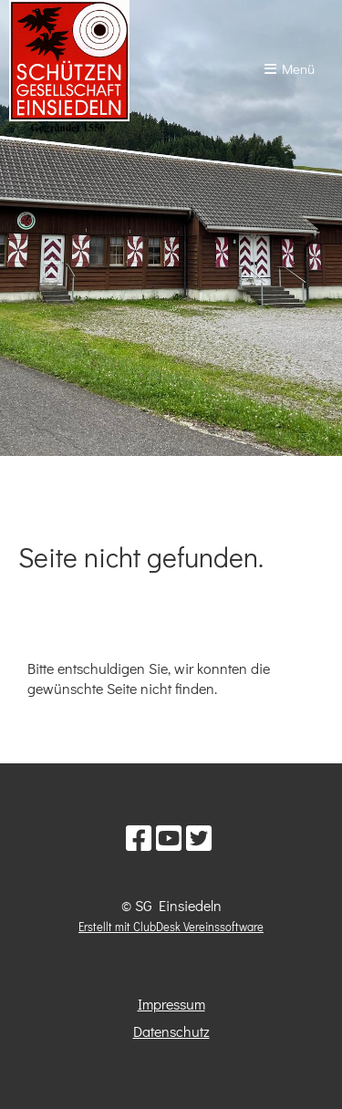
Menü (289, 68)
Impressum (171, 1003)
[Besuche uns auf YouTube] (168, 837)
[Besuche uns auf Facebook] (138, 837)
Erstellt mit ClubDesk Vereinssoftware (171, 926)
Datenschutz (171, 1031)
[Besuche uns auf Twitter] (199, 837)
